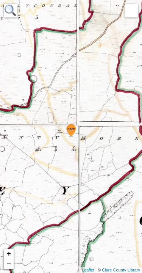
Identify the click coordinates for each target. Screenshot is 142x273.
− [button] (9, 264)
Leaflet (88, 270)
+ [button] (9, 254)
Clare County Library (121, 270)
